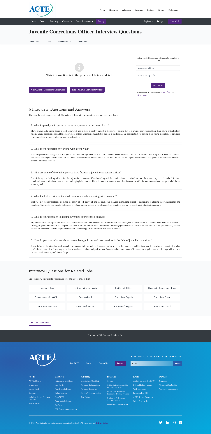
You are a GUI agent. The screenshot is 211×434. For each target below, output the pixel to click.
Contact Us (67, 21)
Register (148, 21)
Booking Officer (47, 288)
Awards (110, 381)
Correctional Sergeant (123, 306)
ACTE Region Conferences (143, 397)
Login (88, 363)
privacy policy (142, 95)
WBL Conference (140, 389)
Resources (113, 10)
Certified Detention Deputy (85, 288)
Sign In (161, 21)
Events (161, 10)
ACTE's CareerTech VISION (144, 381)
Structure (32, 393)
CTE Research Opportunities (66, 409)
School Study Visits (140, 401)
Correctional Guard (162, 297)
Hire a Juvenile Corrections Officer (87, 90)
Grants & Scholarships (63, 401)
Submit (178, 363)
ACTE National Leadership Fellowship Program (117, 386)
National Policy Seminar (142, 385)
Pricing (101, 21)
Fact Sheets (59, 385)
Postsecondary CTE (140, 393)
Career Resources (84, 21)
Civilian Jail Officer (123, 288)
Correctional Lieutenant (47, 306)
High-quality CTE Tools (64, 381)
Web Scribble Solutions (109, 335)
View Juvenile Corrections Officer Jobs (48, 90)
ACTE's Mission (35, 381)
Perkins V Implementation (91, 393)
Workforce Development (168, 389)
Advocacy (126, 10)
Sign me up (158, 85)
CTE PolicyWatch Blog (90, 381)
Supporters (163, 381)
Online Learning (61, 393)
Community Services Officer (47, 297)
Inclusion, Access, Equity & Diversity (39, 398)
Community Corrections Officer (162, 288)
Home (33, 21)
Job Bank (58, 405)
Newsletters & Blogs (63, 389)
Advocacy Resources (89, 389)
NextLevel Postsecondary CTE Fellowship (116, 399)
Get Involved (34, 389)
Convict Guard (85, 297)
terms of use (166, 92)
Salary (48, 41)
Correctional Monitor (85, 306)
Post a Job (174, 21)
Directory (54, 21)
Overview (34, 41)
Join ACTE (74, 363)
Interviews (82, 41)
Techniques (173, 10)
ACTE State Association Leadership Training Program (118, 392)
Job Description (64, 41)
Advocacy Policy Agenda (90, 385)
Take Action (85, 397)
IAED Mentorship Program (117, 404)
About (102, 10)
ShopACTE (59, 397)
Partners (150, 10)
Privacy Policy (102, 423)
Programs (139, 10)
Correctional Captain (124, 297)
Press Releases (34, 404)
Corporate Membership (168, 385)
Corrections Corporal (162, 306)
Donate (120, 363)
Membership (33, 385)
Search (43, 21)
